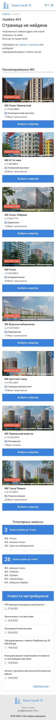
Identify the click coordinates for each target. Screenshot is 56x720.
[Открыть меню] (52, 5)
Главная (6, 14)
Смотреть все (41, 686)
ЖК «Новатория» (13, 578)
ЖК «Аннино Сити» (14, 542)
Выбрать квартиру (28, 124)
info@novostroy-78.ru (28, 711)
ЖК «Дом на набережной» (19, 545)
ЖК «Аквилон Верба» (16, 582)
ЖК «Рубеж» (11, 571)
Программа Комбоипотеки (18, 628)
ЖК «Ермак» (11, 575)
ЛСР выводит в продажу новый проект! (24, 604)
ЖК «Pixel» (10, 538)
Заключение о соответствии (18, 616)
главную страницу (28, 44)
